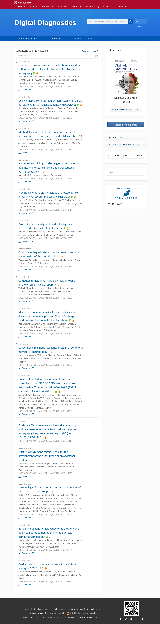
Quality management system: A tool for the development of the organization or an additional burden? (46, 456)
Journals (34, 6)
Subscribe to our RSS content (124, 144)
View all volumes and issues (125, 109)
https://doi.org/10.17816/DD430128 (55, 266)
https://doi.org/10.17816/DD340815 (55, 210)
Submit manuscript (126, 124)
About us (123, 6)
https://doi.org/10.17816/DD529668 (55, 514)
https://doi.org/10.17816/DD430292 (55, 365)
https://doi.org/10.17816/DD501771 (55, 550)
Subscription (47, 6)
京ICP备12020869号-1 (39, 613)
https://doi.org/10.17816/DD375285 (55, 86)
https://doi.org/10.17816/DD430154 (55, 333)
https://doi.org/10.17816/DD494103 (55, 581)
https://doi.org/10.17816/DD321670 (55, 117)
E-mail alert (116, 137)
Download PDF (28, 89)
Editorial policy (92, 6)
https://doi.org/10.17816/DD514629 (55, 473)
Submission (63, 6)
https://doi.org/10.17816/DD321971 (55, 149)
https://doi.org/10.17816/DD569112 (55, 441)
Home (22, 6)
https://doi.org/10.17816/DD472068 (55, 297)
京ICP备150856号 (57, 613)
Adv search (139, 22)
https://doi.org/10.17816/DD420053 (55, 238)
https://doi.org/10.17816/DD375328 (55, 178)
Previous (85, 51)
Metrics (76, 6)
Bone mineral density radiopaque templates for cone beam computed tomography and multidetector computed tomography (48, 532)
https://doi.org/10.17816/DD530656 (55, 411)
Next (96, 51)
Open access (109, 6)
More (139, 155)
